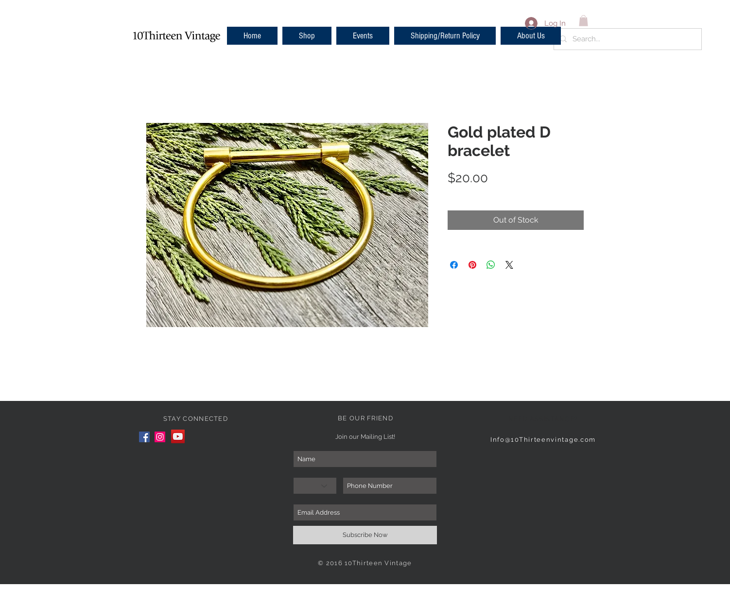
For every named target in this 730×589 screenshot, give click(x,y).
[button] (306, 36)
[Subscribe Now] (365, 535)
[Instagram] (160, 437)
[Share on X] (509, 265)
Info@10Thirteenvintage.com (543, 439)
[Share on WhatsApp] (491, 265)
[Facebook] (144, 437)
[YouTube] (178, 436)
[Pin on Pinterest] (472, 265)
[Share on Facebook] (454, 265)
